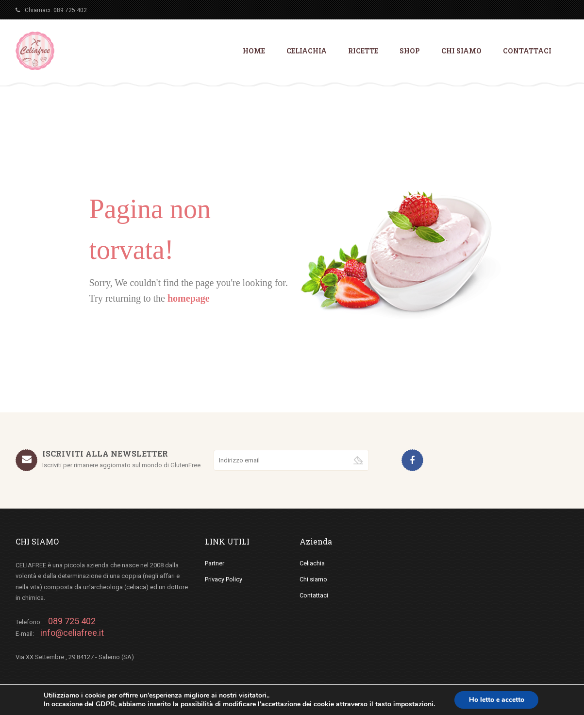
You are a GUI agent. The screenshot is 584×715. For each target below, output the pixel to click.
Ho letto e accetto (496, 699)
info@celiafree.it (72, 633)
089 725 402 (70, 10)
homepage (188, 298)
